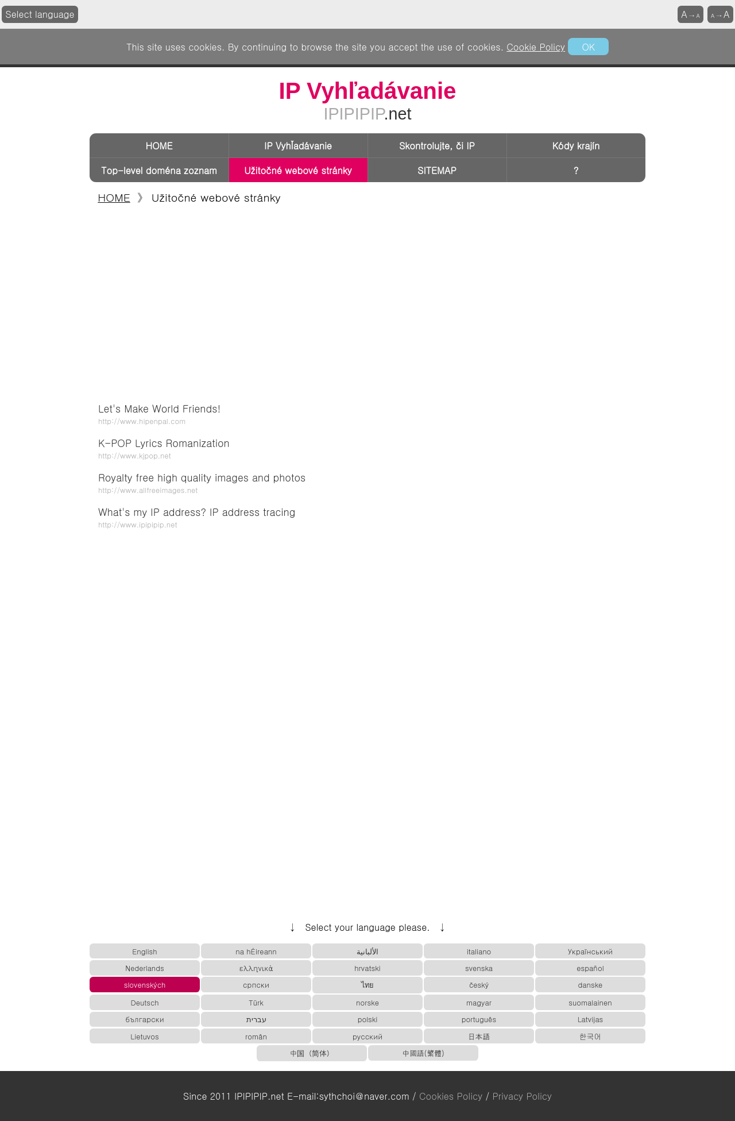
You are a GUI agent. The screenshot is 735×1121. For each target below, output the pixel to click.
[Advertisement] (367, 299)
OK (588, 46)
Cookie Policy (535, 46)
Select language (40, 14)
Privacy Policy (522, 1096)
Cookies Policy (450, 1096)
